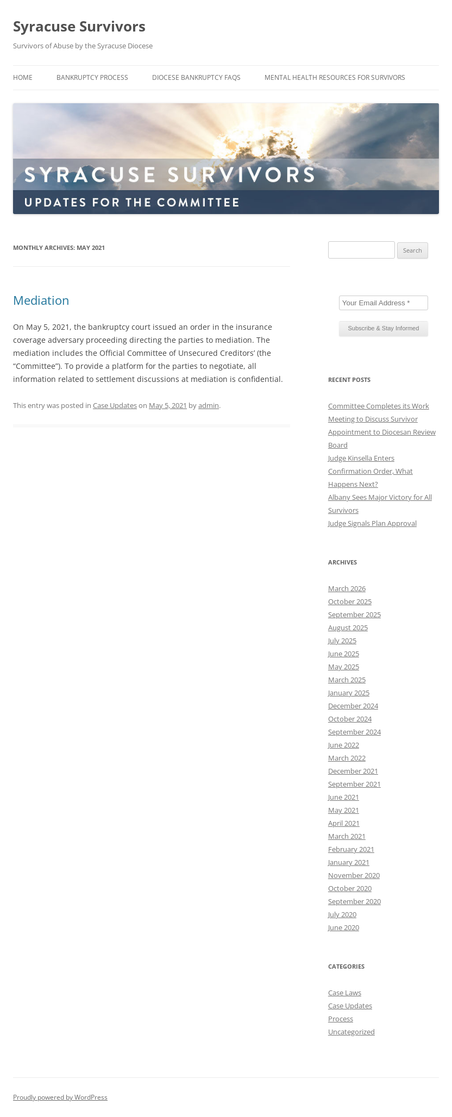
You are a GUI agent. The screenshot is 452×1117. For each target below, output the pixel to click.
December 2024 (353, 706)
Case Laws (344, 992)
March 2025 (347, 680)
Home (23, 77)
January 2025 (348, 693)
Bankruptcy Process (92, 77)
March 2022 (347, 758)
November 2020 (354, 875)
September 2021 (354, 784)
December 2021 (353, 771)
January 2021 (348, 862)
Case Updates (115, 405)
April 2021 (344, 823)
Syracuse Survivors (79, 26)
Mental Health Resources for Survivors (335, 77)
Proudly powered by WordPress (60, 1097)
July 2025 (342, 640)
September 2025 (354, 614)
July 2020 (342, 914)
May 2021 (343, 810)
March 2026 (347, 588)
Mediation (41, 300)
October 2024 (350, 719)
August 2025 (348, 627)
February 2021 (351, 849)
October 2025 (350, 601)
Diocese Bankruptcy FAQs (196, 77)
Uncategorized (351, 1032)
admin (208, 405)
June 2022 (343, 745)
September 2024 (354, 732)
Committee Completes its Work (378, 406)
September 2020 (354, 901)
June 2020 (343, 927)
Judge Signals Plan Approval (372, 523)
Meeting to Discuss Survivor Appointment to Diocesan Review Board (382, 432)
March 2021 (347, 836)
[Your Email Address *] (383, 303)
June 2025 (343, 653)
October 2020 (350, 888)
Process (340, 1019)
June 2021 (343, 797)
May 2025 (343, 667)
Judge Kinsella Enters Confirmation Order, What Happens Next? (370, 471)
